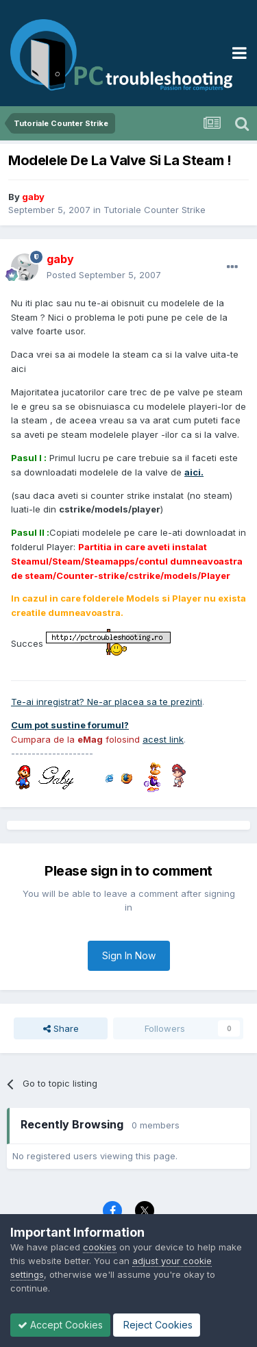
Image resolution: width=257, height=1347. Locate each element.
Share (61, 1028)
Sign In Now (129, 955)
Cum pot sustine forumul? (70, 724)
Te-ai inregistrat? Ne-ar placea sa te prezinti (106, 701)
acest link (163, 739)
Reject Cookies (157, 1325)
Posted (104, 274)
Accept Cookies (60, 1325)
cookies (100, 1246)
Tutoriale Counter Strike (154, 209)
